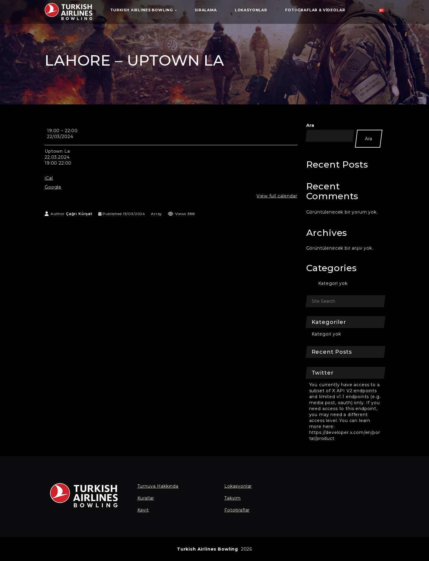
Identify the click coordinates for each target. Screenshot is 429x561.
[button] (381, 12)
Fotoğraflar (237, 510)
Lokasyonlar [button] (251, 10)
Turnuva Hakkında (157, 486)
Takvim (232, 498)
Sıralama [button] (206, 10)
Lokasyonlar (238, 486)
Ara (310, 125)
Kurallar (145, 498)
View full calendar (277, 196)
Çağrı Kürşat (79, 213)
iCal (49, 178)
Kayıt (143, 510)
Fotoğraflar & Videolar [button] (315, 10)
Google (53, 187)
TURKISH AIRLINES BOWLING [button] (143, 10)
